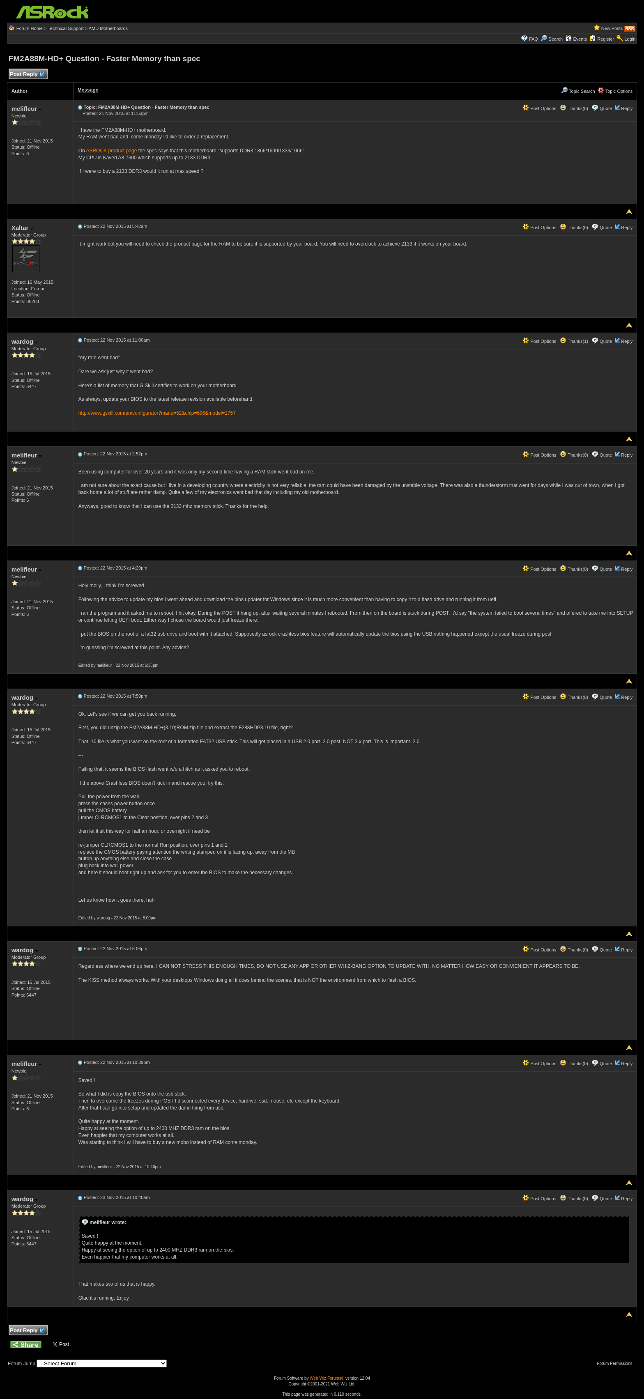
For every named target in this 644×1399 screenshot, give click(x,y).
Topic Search (578, 91)
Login (629, 39)
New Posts (612, 28)
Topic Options (615, 91)
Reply (626, 108)
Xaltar (22, 227)
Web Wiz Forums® (327, 1378)
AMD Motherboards (108, 28)
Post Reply (27, 74)
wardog (25, 341)
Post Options (539, 108)
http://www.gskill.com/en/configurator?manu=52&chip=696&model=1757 (157, 413)
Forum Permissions (616, 1363)
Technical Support (65, 28)
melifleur (27, 108)
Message (88, 90)
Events (576, 39)
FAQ (533, 39)
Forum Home (29, 28)
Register (605, 39)
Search (555, 39)
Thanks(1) (574, 341)
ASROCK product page (111, 151)
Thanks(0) (574, 108)
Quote (606, 108)
